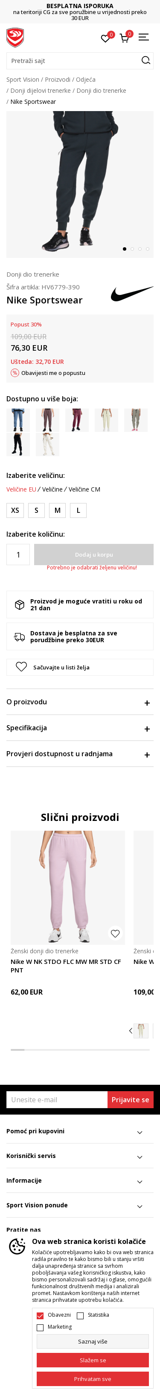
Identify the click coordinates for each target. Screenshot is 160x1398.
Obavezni (59, 1315)
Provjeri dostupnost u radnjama (77, 753)
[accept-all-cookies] (93, 1379)
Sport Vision (22, 79)
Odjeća (86, 79)
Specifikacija (77, 727)
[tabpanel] (80, 184)
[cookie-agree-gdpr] (93, 1360)
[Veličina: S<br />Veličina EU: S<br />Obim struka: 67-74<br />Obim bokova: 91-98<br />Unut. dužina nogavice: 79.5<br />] (36, 510)
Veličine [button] (52, 489)
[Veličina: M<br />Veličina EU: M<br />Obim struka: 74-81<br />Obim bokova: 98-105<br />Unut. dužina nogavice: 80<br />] (57, 510)
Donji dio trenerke (101, 90)
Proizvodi (57, 79)
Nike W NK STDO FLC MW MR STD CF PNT (66, 965)
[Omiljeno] (105, 37)
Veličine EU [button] (21, 489)
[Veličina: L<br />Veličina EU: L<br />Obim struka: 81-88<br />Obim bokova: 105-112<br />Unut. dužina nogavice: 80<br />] (78, 510)
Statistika (98, 1315)
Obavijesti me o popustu (53, 373)
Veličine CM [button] (84, 489)
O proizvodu (77, 701)
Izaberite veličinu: (35, 475)
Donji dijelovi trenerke (40, 90)
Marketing (60, 1326)
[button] (80, 60)
